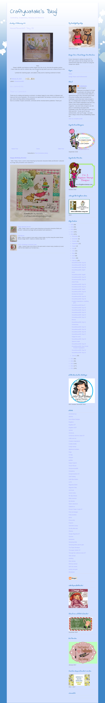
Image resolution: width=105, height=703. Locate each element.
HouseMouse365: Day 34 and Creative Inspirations (80, 347)
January (74, 355)
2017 (72, 232)
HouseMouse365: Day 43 (79, 315)
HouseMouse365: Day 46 (79, 307)
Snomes (71, 536)
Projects (71, 523)
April (73, 255)
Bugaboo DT (72, 424)
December (75, 236)
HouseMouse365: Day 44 (79, 312)
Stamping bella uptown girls (76, 544)
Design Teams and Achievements (78, 76)
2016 (72, 234)
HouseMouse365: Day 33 (79, 350)
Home (38, 148)
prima (70, 517)
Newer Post (15, 148)
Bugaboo (71, 422)
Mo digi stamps (73, 495)
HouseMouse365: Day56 (78, 274)
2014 (72, 361)
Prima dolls (72, 520)
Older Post (61, 148)
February (74, 260)
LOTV (70, 482)
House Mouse (72, 465)
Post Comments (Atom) (41, 153)
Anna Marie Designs (74, 419)
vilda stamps (72, 555)
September (75, 243)
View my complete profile (75, 118)
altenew (71, 416)
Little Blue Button (73, 479)
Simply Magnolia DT (74, 534)
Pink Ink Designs (73, 512)
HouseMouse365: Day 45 (79, 310)
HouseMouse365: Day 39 (79, 329)
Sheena (71, 531)
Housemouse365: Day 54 (79, 279)
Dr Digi (71, 455)
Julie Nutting (72, 476)
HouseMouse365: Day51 (78, 289)
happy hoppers (73, 463)
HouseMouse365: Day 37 (79, 334)
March (74, 258)
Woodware (72, 572)
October (74, 241)
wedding (71, 558)
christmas (71, 433)
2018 (72, 229)
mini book (71, 490)
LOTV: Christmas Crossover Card (27, 244)
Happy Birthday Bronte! (18, 158)
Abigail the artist (76, 336)
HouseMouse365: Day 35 (79, 344)
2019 (72, 227)
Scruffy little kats (73, 528)
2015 (72, 358)
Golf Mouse (21, 235)
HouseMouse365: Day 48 (79, 299)
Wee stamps (72, 561)
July (73, 248)
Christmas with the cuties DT (76, 435)
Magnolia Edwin (73, 484)
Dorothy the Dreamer (77, 294)
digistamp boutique (74, 449)
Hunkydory (72, 471)
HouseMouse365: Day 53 (79, 284)
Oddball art (72, 506)
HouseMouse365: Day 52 (79, 286)
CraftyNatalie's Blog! (33, 12)
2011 (72, 368)
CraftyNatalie (83, 86)
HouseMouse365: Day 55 (79, 277)
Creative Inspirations (74, 441)
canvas (71, 430)
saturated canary (73, 525)
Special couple (76, 341)
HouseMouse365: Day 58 (79, 267)
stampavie (71, 539)
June (73, 251)
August (74, 246)
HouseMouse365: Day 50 (79, 291)
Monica (74, 319)
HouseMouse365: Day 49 (79, 296)
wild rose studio (73, 566)
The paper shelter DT (74, 550)
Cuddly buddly (73, 444)
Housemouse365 (19, 81)
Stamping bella (73, 542)
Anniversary (75, 324)
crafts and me (72, 438)
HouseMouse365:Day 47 (78, 305)
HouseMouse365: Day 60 (79, 262)
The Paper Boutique (74, 547)
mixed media (72, 493)
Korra (73, 272)
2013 (72, 363)
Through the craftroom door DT (77, 553)
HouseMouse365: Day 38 (79, 331)
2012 (72, 366)
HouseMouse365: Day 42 (79, 317)
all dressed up (72, 414)
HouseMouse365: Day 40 (79, 327)
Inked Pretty (75, 282)
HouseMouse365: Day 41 (79, 322)
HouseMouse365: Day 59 (79, 265)
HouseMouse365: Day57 (78, 270)
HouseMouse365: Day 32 (79, 352)
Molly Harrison (73, 498)
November (75, 238)
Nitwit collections (73, 504)
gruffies (71, 460)
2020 (72, 224)
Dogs (70, 452)
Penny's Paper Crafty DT (75, 509)
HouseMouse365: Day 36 (79, 339)
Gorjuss (71, 457)
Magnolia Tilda (73, 487)
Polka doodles (73, 514)
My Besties (72, 501)
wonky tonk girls (73, 569)
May (73, 253)
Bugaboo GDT (73, 427)
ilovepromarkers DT (74, 474)
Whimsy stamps (73, 564)
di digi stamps (72, 446)
